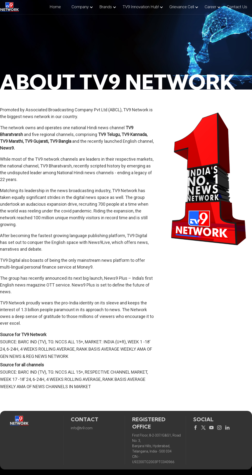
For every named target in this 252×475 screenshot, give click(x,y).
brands (105, 6)
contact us (237, 6)
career (210, 6)
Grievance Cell (181, 6)
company (80, 6)
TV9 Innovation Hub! (140, 6)
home (55, 6)
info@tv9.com (82, 428)
